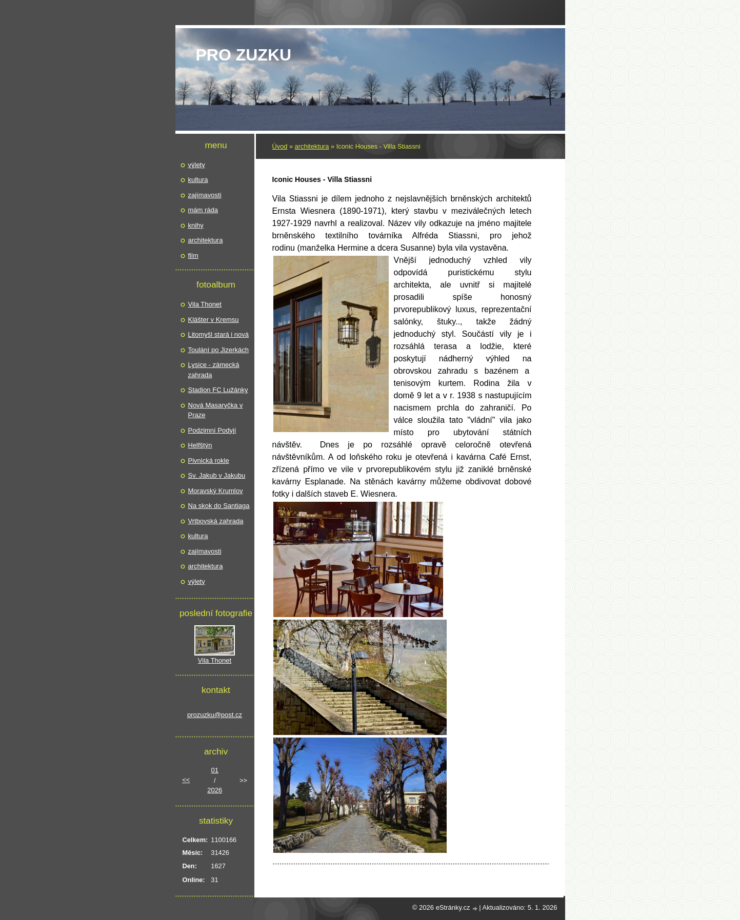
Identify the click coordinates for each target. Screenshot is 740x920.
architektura (312, 146)
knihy (196, 225)
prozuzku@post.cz (214, 715)
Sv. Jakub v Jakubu (217, 475)
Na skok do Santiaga (219, 505)
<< (186, 780)
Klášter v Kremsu (213, 319)
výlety (196, 165)
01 (214, 770)
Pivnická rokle (208, 460)
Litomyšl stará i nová (218, 334)
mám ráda (203, 210)
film (193, 255)
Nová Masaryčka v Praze (215, 410)
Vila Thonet (205, 304)
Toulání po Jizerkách (218, 350)
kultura (198, 179)
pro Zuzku (244, 55)
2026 (214, 790)
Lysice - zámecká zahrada (213, 370)
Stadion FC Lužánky (218, 390)
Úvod (280, 146)
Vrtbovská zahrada (216, 521)
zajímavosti (205, 195)
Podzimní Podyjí (212, 430)
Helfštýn (200, 445)
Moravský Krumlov (215, 491)
